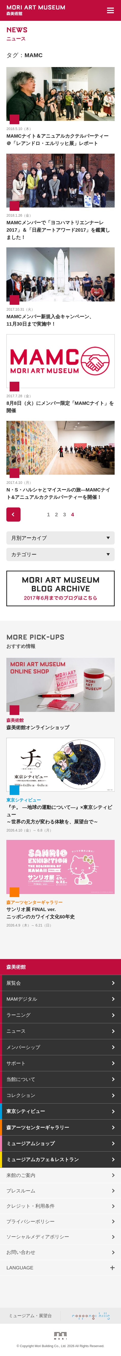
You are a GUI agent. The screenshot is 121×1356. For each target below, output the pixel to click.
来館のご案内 (20, 1175)
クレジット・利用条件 (30, 1206)
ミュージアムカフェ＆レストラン (42, 1159)
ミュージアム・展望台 (30, 1315)
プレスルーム (20, 1190)
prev (13, 514)
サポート (16, 1063)
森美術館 (16, 967)
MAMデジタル (21, 999)
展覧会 (13, 983)
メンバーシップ (23, 1047)
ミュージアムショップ (30, 1143)
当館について (20, 1079)
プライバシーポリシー (30, 1221)
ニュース (16, 1031)
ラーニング (18, 1015)
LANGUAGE (19, 1267)
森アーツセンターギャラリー (37, 1127)
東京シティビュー (25, 1111)
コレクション (20, 1095)
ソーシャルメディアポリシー (37, 1236)
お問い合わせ (20, 1252)
